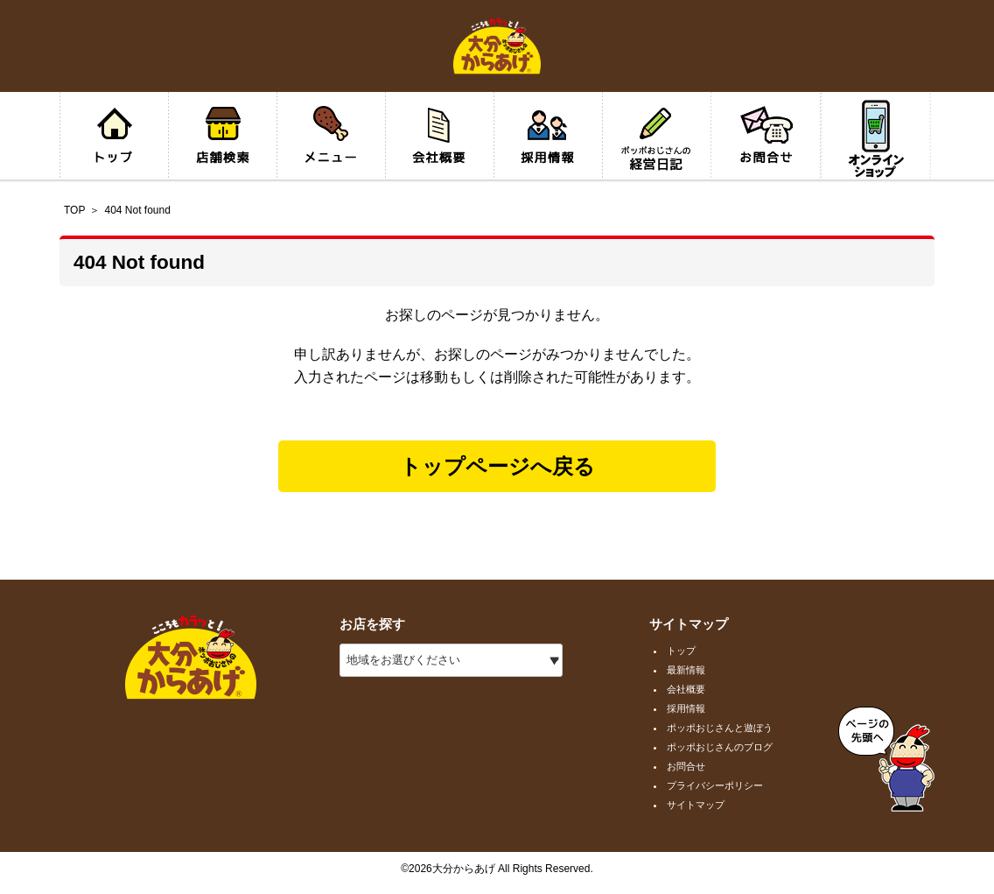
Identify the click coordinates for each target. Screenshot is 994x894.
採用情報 (686, 708)
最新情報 (686, 670)
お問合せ (686, 766)
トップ (681, 650)
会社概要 (686, 689)
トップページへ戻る (497, 466)
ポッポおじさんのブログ (720, 747)
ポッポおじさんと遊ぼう (720, 727)
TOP (74, 210)
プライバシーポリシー (715, 785)
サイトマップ (695, 804)
